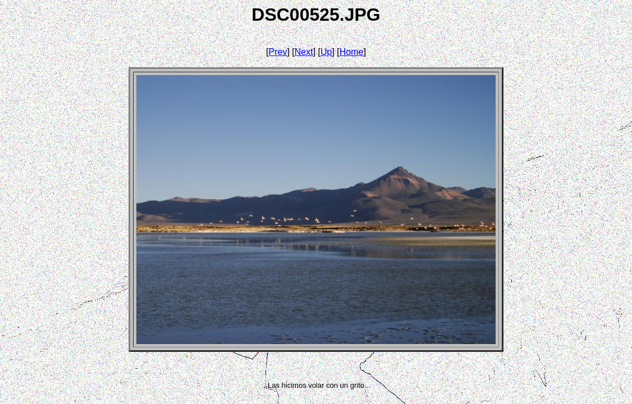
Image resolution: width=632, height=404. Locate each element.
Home (352, 52)
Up (326, 52)
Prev (278, 52)
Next (304, 52)
